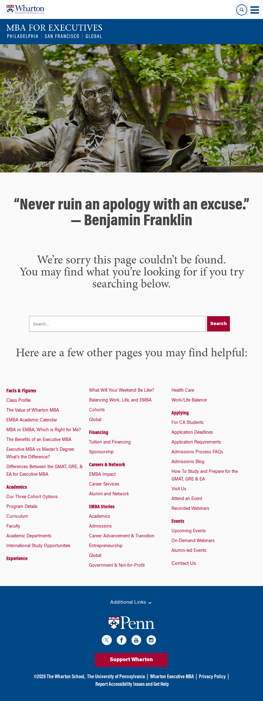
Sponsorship (101, 452)
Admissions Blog (187, 462)
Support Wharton (131, 659)
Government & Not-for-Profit (117, 566)
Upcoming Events (188, 531)
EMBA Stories (102, 507)
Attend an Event (186, 499)
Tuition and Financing (110, 442)
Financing (98, 432)
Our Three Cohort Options (32, 497)
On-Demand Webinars (193, 541)
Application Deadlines (192, 433)
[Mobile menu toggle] (254, 10)
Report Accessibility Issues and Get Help (132, 684)
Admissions (100, 526)
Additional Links (131, 603)
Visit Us (178, 489)
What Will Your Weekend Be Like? (121, 391)
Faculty (13, 526)
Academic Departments (28, 536)
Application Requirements (196, 442)
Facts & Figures (21, 391)
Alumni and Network (109, 494)
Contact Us (183, 563)
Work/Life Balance (189, 400)
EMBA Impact (102, 475)
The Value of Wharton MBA (32, 410)
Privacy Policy (212, 677)
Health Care (182, 391)
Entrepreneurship (106, 546)
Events (177, 521)
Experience (16, 558)
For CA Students (187, 423)
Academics (16, 487)
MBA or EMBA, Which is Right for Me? (43, 430)
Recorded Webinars (190, 509)
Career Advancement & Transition (121, 536)
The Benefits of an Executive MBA (38, 440)
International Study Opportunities (38, 546)
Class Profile (18, 401)
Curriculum (17, 517)
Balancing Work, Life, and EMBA (120, 400)
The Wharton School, (66, 677)
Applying (180, 413)
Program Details (22, 507)
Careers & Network (107, 465)
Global (95, 420)
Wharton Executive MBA (172, 677)
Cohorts (97, 410)
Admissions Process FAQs (197, 452)
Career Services (104, 484)
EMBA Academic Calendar (31, 420)
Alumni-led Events (188, 551)
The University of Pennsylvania (116, 677)
